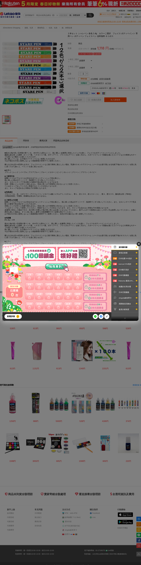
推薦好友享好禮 (125, 286)
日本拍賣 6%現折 (125, 258)
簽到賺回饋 (125, 247)
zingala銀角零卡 (125, 297)
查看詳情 (11, 316)
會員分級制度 (125, 309)
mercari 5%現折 (125, 264)
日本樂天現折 (125, 269)
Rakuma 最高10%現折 (125, 280)
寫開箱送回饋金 (125, 303)
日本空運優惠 (125, 292)
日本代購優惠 (125, 275)
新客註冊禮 (125, 252)
